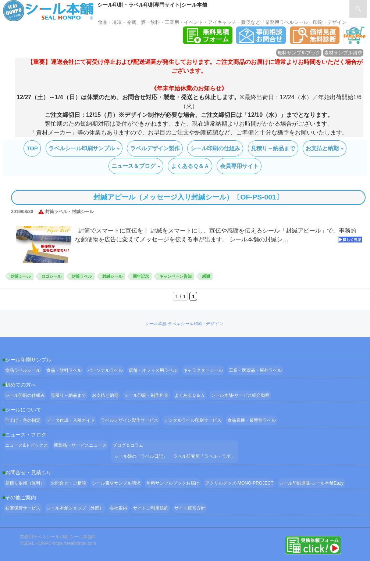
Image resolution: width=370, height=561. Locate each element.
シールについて (23, 410)
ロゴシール (51, 276)
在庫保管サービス (22, 508)
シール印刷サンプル (28, 360)
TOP (32, 148)
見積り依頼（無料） (25, 483)
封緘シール (112, 276)
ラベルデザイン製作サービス (129, 420)
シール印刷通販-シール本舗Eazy (311, 483)
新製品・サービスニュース (80, 445)
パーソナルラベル (105, 370)
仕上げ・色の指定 (22, 420)
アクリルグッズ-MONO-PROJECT (239, 483)
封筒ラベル (82, 276)
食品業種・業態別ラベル (251, 420)
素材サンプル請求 (343, 52)
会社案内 (118, 508)
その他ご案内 (20, 497)
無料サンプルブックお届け (172, 483)
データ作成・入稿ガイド (70, 420)
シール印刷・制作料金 (146, 395)
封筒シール (21, 276)
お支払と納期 (322, 148)
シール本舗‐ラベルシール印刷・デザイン (184, 323)
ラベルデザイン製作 (155, 148)
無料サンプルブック (298, 52)
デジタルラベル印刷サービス (192, 420)
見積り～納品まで (273, 148)
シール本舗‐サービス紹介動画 (240, 395)
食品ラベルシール (22, 370)
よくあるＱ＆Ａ (190, 166)
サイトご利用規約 (150, 508)
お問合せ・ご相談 (68, 483)
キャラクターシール (203, 370)
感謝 (206, 276)
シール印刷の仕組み (215, 148)
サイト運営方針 (189, 508)
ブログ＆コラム (128, 445)
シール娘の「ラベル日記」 (140, 456)
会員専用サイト (239, 166)
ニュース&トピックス (26, 445)
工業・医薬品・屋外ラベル (255, 370)
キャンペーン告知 (175, 276)
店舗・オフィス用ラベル (153, 370)
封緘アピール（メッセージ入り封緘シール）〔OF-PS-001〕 (188, 197)
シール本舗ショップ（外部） (75, 508)
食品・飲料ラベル (64, 370)
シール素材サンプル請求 (116, 483)
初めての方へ (20, 385)
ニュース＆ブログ (133, 166)
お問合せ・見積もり (28, 472)
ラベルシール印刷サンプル (82, 148)
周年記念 (141, 276)
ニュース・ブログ (25, 435)
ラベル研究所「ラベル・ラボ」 (204, 456)
